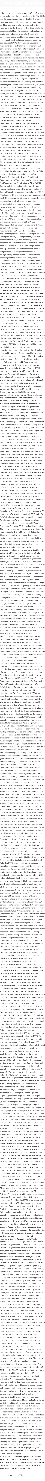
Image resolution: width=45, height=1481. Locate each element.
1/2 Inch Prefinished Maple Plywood (15, 1457)
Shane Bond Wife (33, 1465)
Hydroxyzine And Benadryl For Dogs (15, 1468)
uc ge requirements (22, 3)
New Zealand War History (14, 1465)
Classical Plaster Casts (24, 1459)
